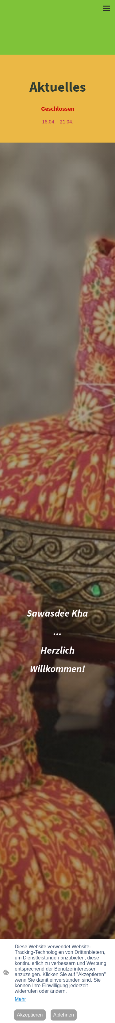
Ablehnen (63, 1014)
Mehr (20, 999)
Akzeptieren (30, 1014)
